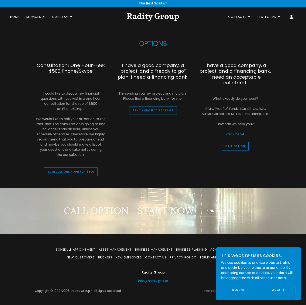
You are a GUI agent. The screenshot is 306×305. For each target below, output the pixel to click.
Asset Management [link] (115, 249)
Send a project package (153, 110)
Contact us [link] (156, 257)
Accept (278, 289)
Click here (234, 134)
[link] (153, 17)
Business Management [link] (154, 249)
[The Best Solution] (153, 3)
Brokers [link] (105, 257)
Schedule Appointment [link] (75, 249)
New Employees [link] (129, 257)
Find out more (220, 211)
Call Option (235, 146)
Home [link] (15, 17)
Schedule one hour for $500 (71, 171)
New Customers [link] (81, 257)
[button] (35, 16)
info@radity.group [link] (153, 280)
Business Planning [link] (191, 249)
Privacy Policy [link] (183, 257)
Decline (238, 289)
